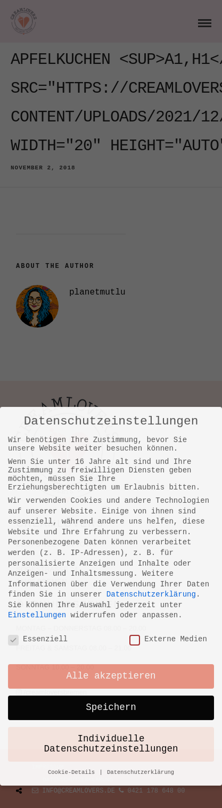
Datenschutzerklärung (151, 509)
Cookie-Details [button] (73, 688)
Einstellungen (37, 530)
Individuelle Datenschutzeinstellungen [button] (111, 660)
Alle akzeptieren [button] (111, 591)
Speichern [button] (111, 623)
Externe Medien (168, 555)
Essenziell (38, 555)
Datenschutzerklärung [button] (140, 688)
